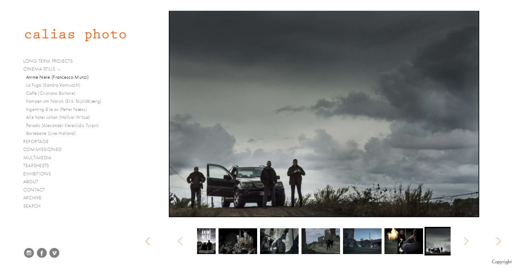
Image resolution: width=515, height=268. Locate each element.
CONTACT (34, 190)
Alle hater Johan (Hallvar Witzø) (58, 117)
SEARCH (32, 206)
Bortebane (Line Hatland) (51, 133)
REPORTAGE (39, 142)
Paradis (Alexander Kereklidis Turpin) (62, 125)
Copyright (501, 262)
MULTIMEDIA (40, 158)
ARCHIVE (32, 197)
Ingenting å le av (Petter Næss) (56, 109)
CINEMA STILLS (42, 69)
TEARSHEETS (36, 165)
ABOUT (31, 181)
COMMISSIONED (45, 149)
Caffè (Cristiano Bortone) (51, 93)
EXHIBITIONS (37, 173)
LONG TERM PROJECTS (51, 61)
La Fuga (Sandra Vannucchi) (53, 85)
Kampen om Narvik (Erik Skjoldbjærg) (64, 101)
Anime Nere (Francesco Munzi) (57, 77)
